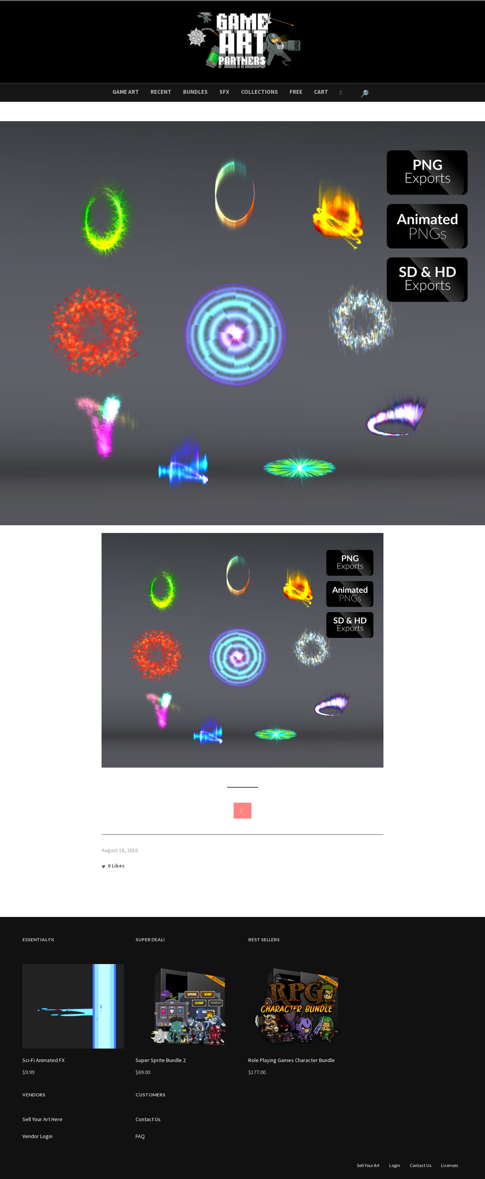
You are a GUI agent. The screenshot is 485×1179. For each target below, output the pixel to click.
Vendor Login (37, 1136)
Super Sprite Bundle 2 (161, 1060)
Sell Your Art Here (42, 1119)
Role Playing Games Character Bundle (291, 1060)
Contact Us (148, 1119)
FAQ (140, 1136)
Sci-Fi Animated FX (43, 1060)
